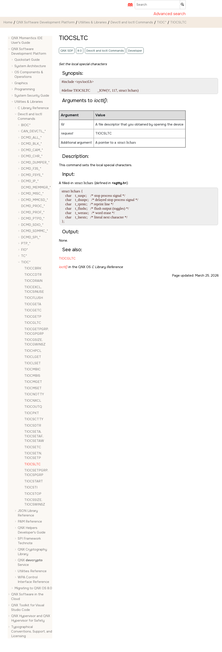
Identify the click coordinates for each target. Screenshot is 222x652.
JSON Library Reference (28, 513)
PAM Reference (30, 521)
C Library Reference (33, 108)
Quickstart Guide (27, 60)
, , (34, 436)
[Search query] (160, 4)
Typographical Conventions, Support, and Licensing (31, 631)
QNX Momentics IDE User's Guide (27, 40)
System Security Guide (31, 95)
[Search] (183, 4)
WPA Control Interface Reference (33, 579)
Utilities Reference (32, 571)
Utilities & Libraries (92, 22)
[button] (9, 38)
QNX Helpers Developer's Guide (31, 530)
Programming (24, 89)
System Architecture (30, 66)
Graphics (21, 83)
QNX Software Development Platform (45, 22)
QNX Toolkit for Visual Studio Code (27, 607)
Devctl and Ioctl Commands (131, 22)
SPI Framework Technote (29, 540)
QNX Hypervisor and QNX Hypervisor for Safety (30, 618)
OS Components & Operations (28, 74)
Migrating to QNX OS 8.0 (33, 588)
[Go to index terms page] (128, 6)
